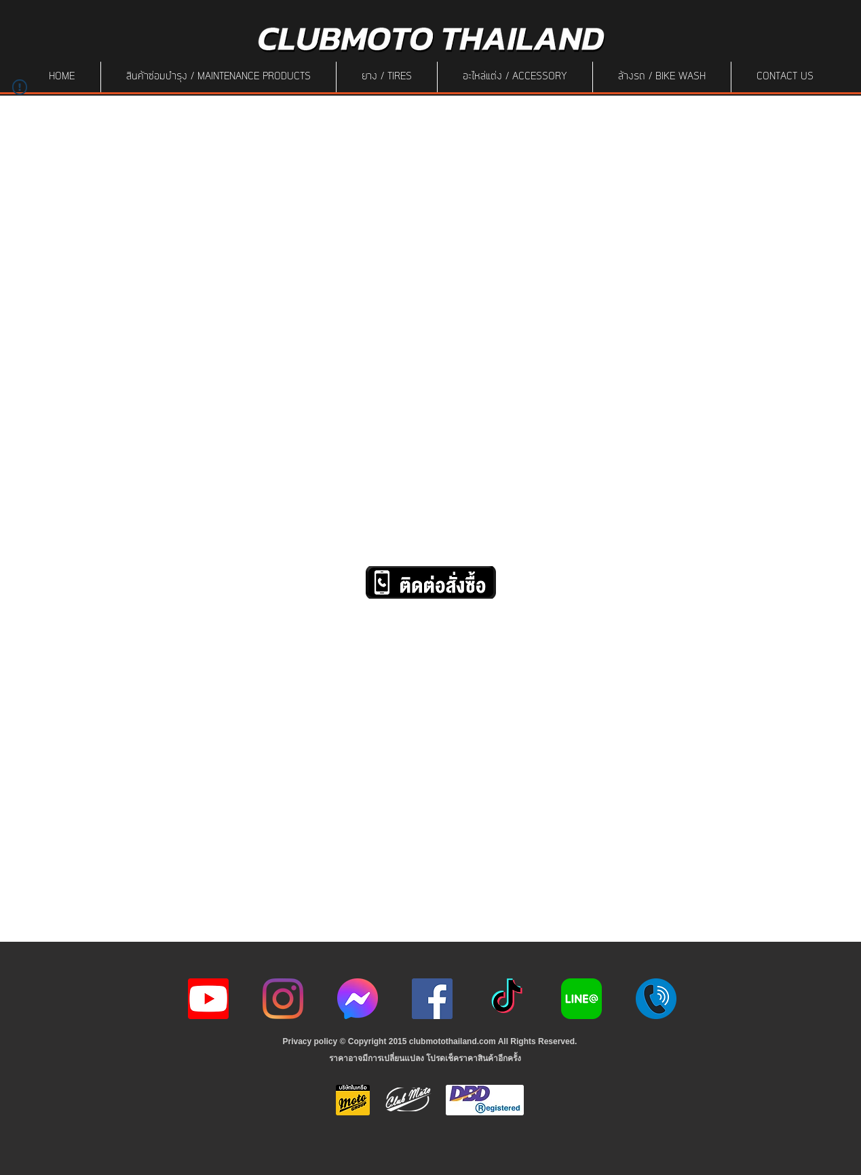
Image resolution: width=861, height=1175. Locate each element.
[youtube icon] (208, 998)
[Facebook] (432, 998)
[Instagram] (283, 998)
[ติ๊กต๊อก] (506, 998)
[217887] (656, 998)
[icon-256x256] (357, 998)
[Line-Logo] (581, 998)
